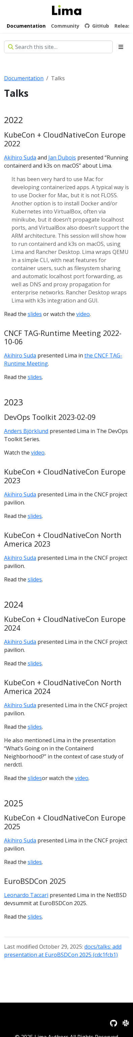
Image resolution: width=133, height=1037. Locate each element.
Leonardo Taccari (26, 895)
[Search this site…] (58, 46)
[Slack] (126, 1023)
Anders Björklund (26, 431)
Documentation (24, 78)
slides (35, 314)
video (83, 314)
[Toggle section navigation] (121, 47)
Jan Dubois (62, 157)
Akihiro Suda (20, 157)
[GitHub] (113, 1023)
